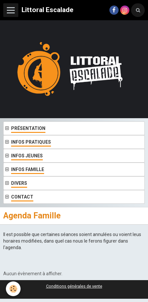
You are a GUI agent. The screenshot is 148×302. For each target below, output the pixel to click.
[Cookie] (13, 288)
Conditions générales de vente (74, 286)
